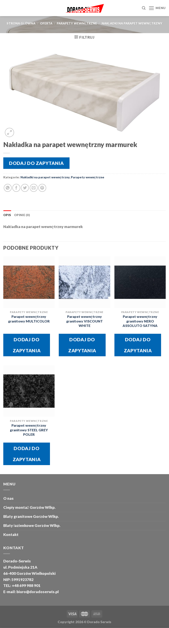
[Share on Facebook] (16, 188)
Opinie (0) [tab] (22, 215)
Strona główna (21, 23)
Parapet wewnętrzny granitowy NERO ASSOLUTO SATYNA (140, 321)
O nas (8, 498)
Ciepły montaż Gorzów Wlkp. (29, 507)
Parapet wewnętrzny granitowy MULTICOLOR (29, 319)
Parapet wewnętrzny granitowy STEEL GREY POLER (29, 429)
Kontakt (10, 534)
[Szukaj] (143, 8)
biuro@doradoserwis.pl (37, 591)
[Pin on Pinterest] (42, 188)
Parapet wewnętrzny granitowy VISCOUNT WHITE (84, 321)
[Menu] (157, 8)
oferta (46, 23)
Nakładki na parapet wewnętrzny (132, 23)
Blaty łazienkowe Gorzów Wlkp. (31, 525)
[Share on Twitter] (25, 188)
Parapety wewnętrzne (77, 23)
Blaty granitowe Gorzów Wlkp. (31, 516)
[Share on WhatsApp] (8, 188)
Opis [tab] (7, 215)
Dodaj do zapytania (36, 163)
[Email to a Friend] (34, 188)
